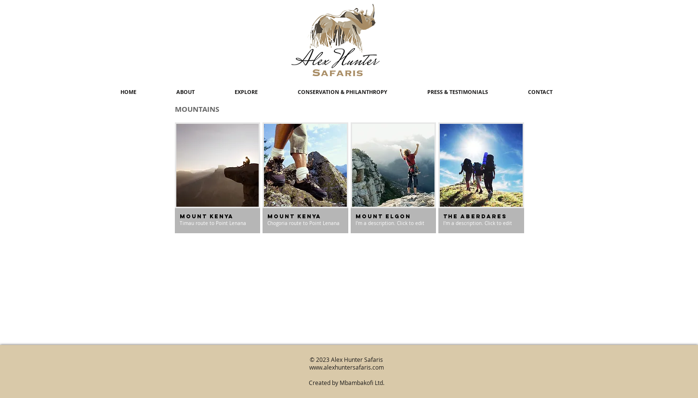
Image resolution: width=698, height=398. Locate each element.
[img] (305, 177)
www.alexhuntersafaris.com (346, 367)
